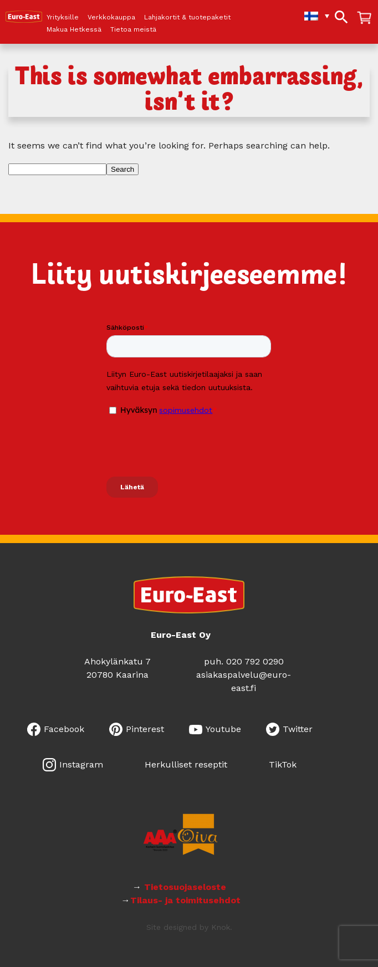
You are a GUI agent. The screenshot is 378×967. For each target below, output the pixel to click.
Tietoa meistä (133, 29)
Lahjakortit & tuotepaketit (187, 17)
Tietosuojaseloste (186, 887)
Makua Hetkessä (74, 29)
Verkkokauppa (111, 17)
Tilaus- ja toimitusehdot (185, 900)
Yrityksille (63, 17)
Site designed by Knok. (189, 927)
